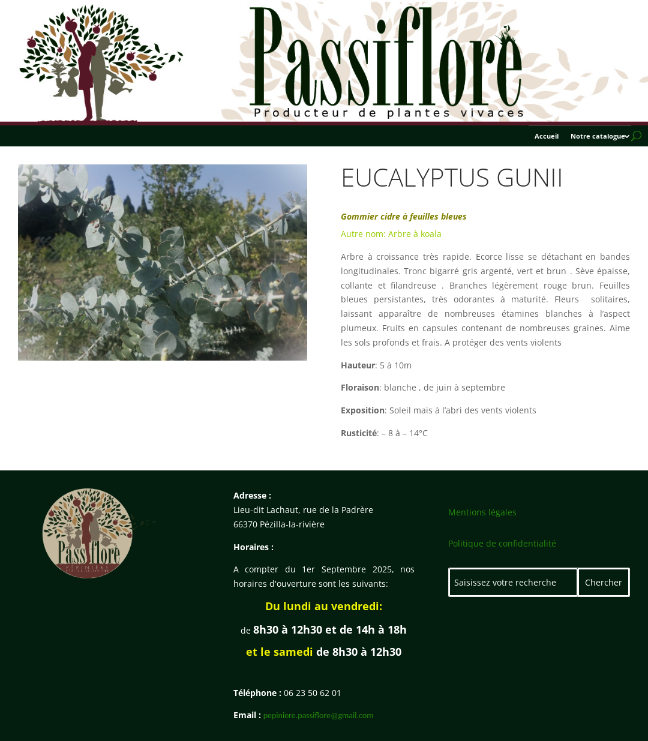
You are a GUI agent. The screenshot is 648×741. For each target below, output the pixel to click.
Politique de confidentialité (502, 543)
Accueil (547, 136)
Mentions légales (482, 512)
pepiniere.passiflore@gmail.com (318, 715)
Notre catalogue (598, 136)
